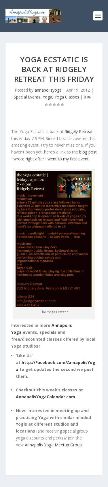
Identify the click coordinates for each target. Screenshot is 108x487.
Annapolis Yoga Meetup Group (53, 445)
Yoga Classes (66, 97)
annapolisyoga (48, 90)
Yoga (47, 97)
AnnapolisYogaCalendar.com (45, 396)
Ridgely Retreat (79, 131)
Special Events (27, 97)
